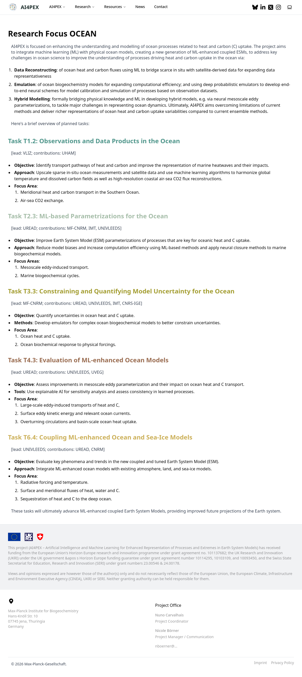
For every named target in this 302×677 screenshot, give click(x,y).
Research (85, 6)
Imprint (260, 662)
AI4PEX (30, 7)
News (140, 6)
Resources (115, 6)
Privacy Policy (282, 662)
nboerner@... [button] (166, 646)
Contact (161, 6)
